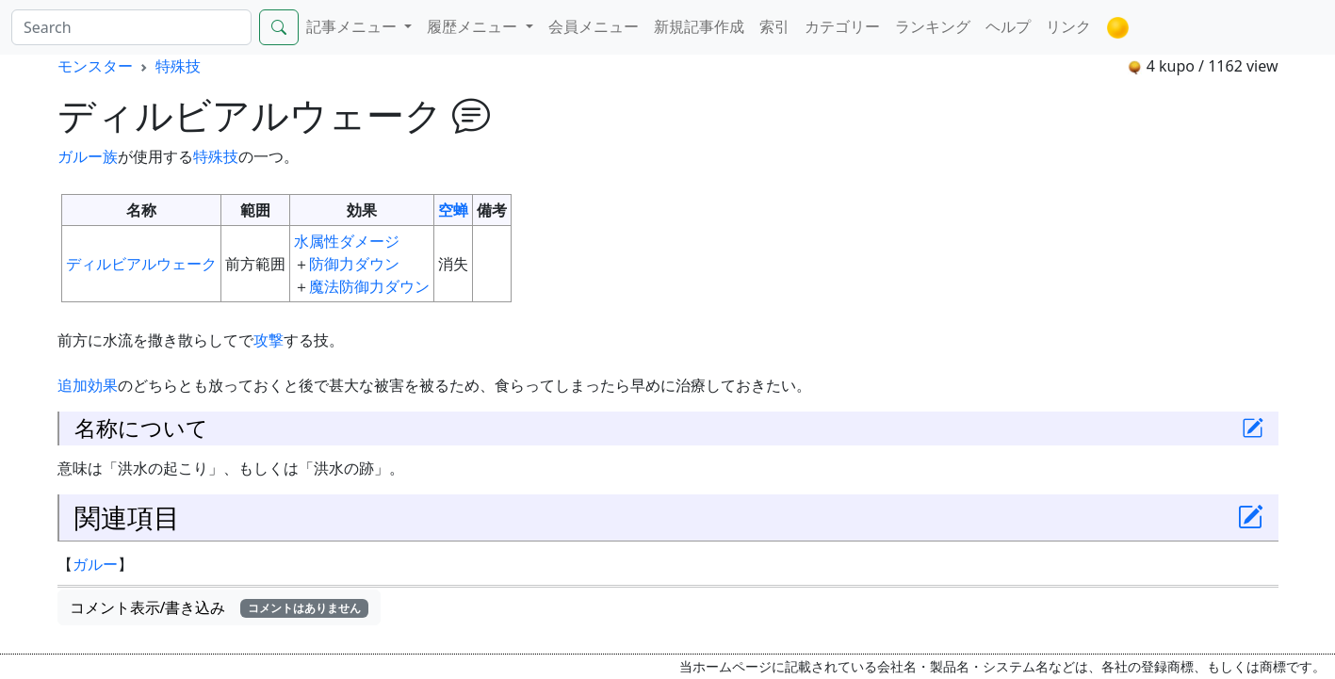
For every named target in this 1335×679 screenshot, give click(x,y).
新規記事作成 (699, 26)
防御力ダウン (354, 263)
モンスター (95, 66)
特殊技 (178, 66)
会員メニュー (593, 26)
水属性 (316, 241)
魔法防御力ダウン (369, 286)
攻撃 (268, 340)
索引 (774, 26)
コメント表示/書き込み (219, 607)
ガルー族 (87, 156)
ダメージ (369, 241)
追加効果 (87, 385)
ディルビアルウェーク (141, 263)
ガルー (95, 564)
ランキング (932, 26)
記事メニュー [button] (353, 26)
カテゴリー (842, 26)
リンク (1068, 26)
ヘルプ (1008, 26)
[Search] (131, 27)
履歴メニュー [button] (474, 26)
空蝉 (453, 210)
